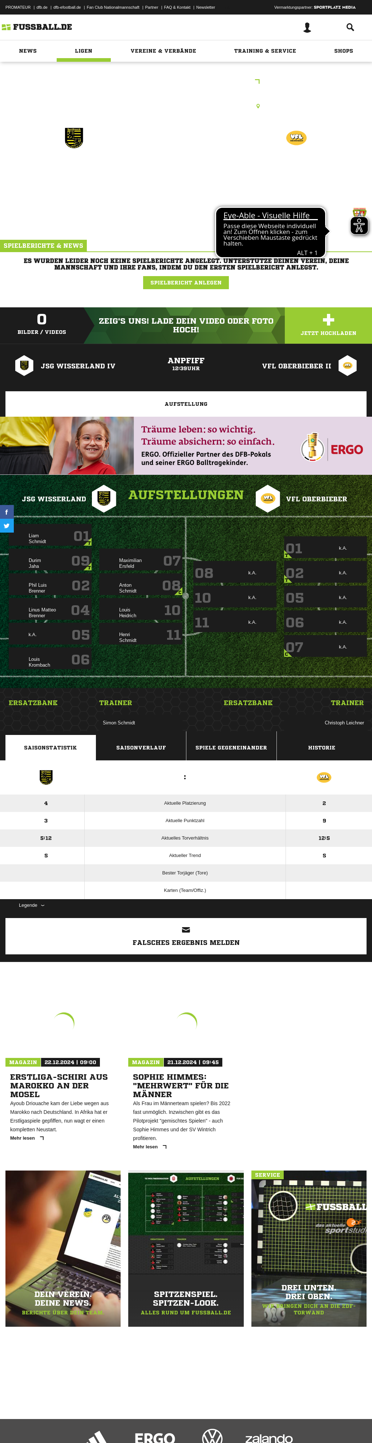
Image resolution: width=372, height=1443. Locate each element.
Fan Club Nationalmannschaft (113, 7)
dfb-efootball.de (67, 7)
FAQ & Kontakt (177, 7)
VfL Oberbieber (296, 169)
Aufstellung (186, 404)
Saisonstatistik (50, 747)
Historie (321, 747)
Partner (151, 7)
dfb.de (42, 7)
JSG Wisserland (74, 169)
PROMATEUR (18, 7)
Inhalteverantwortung (174, 1426)
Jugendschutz (136, 1426)
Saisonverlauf (141, 747)
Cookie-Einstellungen (218, 1426)
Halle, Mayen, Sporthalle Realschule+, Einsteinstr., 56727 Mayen (186, 106)
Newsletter (205, 7)
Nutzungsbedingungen (97, 1426)
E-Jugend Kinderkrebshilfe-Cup (186, 82)
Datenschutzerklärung (51, 1426)
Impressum (15, 1426)
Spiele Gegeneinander (231, 747)
